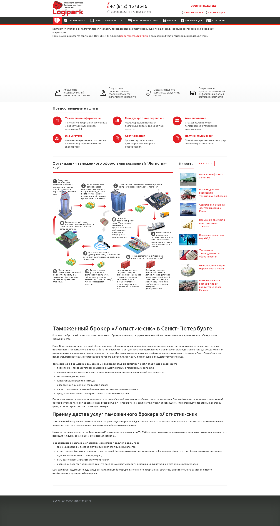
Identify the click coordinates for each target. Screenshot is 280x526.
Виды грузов (73, 135)
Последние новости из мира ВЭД (211, 236)
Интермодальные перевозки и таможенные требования (213, 192)
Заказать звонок (193, 12)
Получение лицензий (199, 135)
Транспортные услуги (106, 20)
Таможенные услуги (143, 20)
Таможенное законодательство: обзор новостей (210, 253)
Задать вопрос (217, 12)
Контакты (215, 20)
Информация (191, 20)
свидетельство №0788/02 (134, 36)
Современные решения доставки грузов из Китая (212, 207)
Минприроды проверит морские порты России (212, 267)
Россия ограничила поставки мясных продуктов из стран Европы (210, 285)
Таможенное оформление (83, 118)
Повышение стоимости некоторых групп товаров (212, 223)
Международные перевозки (144, 118)
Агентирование (195, 118)
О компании (74, 20)
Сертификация (135, 135)
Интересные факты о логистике (211, 176)
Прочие (169, 20)
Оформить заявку (203, 5)
